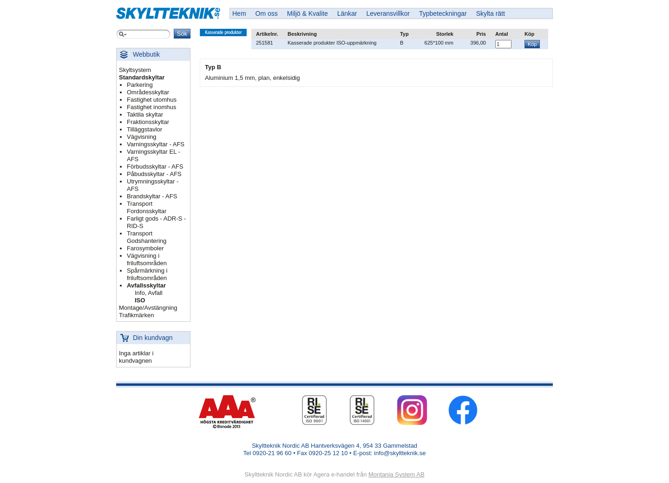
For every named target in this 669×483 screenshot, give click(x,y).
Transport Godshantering (146, 237)
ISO (140, 300)
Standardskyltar (141, 77)
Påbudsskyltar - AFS (154, 173)
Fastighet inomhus (151, 107)
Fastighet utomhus (152, 99)
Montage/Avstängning (148, 307)
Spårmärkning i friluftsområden (147, 274)
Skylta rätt (490, 13)
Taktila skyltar (145, 114)
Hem (239, 13)
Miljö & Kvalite (307, 13)
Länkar (347, 13)
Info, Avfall (149, 292)
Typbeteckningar (443, 13)
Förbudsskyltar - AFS (155, 166)
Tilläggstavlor (144, 129)
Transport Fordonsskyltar (146, 207)
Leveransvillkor (388, 13)
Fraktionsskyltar (148, 121)
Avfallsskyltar (146, 285)
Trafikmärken (136, 315)
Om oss (267, 13)
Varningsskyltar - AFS (155, 144)
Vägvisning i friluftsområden (147, 259)
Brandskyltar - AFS (152, 196)
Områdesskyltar (148, 92)
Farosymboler (145, 248)
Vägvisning (142, 136)
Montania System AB (396, 474)
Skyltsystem (135, 69)
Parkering (140, 84)
